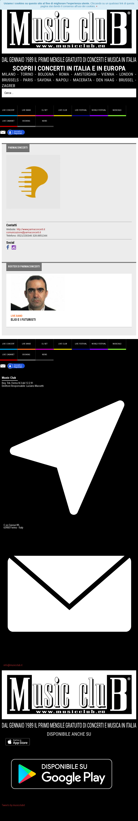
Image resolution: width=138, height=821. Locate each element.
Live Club (62, 110)
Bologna (46, 74)
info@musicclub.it (13, 665)
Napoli (62, 80)
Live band (26, 110)
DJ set (44, 110)
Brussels (10, 80)
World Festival (99, 110)
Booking (26, 121)
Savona (44, 80)
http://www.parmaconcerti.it (31, 229)
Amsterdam (85, 74)
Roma (64, 74)
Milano (8, 74)
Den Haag (105, 80)
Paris (28, 80)
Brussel (126, 80)
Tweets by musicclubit (13, 805)
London (126, 74)
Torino (26, 74)
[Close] (96, 6)
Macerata (82, 80)
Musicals (117, 110)
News (44, 121)
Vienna (107, 74)
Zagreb (8, 85)
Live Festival (81, 110)
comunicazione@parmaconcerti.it (23, 232)
